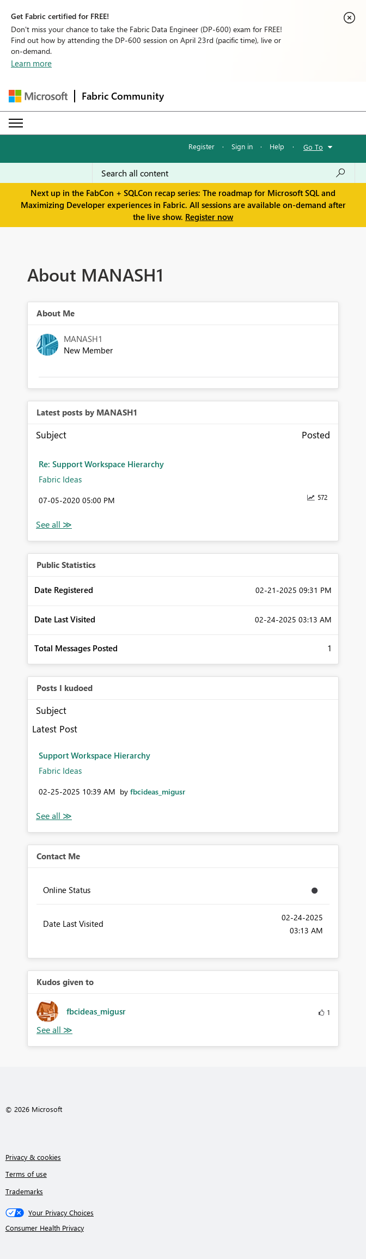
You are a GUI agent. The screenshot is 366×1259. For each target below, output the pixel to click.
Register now (209, 216)
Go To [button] (313, 146)
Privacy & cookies (33, 1157)
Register (201, 146)
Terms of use (26, 1173)
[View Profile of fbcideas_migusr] (157, 791)
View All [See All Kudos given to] (54, 1030)
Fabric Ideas (60, 479)
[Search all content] (223, 173)
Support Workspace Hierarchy (94, 755)
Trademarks (24, 1191)
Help (277, 146)
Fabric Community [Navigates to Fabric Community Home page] (123, 95)
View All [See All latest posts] (54, 524)
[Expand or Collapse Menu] (16, 123)
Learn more (31, 63)
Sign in (242, 146)
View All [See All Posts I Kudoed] (54, 816)
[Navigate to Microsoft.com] (38, 96)
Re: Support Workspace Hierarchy (101, 464)
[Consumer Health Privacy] (183, 1228)
